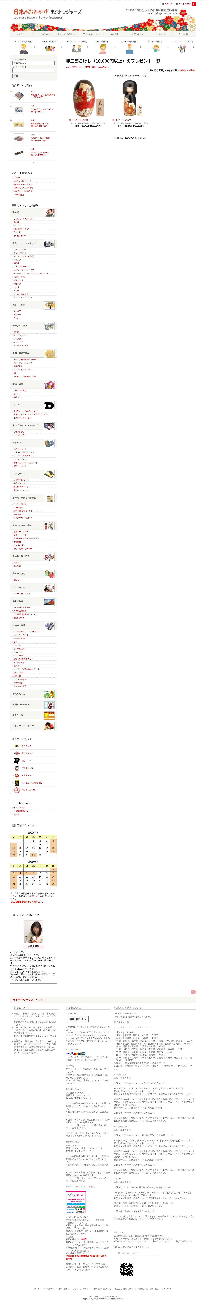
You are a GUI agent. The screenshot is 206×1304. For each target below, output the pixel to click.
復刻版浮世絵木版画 (22, 607)
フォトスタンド (20, 249)
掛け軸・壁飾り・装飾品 (33, 498)
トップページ (21, 34)
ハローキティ (33, 587)
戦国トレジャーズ (33, 704)
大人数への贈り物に (50, 47)
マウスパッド (33, 474)
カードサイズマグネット (24, 456)
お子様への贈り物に (156, 47)
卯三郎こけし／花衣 (78, 120)
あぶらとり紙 (19, 662)
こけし (16, 580)
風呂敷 (16, 222)
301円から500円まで (22, 181)
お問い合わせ (137, 34)
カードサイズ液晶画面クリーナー (27, 669)
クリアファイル (20, 253)
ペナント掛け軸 (20, 504)
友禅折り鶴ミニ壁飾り (23, 518)
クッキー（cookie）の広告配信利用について (103, 1296)
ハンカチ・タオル (21, 635)
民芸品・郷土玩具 (33, 556)
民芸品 (16, 562)
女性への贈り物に (103, 47)
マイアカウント (49, 1289)
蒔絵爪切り (18, 366)
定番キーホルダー (21, 532)
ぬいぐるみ (18, 673)
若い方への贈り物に (129, 47)
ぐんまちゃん (33, 694)
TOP (67, 67)
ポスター (17, 666)
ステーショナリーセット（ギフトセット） (31, 273)
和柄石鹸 (17, 676)
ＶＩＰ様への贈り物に (23, 47)
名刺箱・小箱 (19, 277)
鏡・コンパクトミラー (23, 370)
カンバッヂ (18, 652)
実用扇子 (17, 315)
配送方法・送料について (124, 1289)
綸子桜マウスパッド (22, 487)
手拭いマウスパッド (22, 490)
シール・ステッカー (22, 294)
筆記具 (16, 263)
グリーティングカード (23, 297)
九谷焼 (16, 332)
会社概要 (114, 34)
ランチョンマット (21, 345)
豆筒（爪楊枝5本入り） (23, 659)
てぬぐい (17, 225)
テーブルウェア (33, 325)
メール (39, 896)
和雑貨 (33, 212)
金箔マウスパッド (21, 483)
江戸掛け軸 (18, 507)
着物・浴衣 (33, 384)
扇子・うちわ (33, 305)
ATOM (169, 1289)
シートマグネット (21, 459)
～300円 (17, 178)
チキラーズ (33, 715)
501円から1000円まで (23, 184)
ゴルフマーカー (20, 679)
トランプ (17, 260)
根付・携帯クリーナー (23, 549)
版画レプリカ (19, 618)
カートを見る (187, 4)
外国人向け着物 (20, 390)
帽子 (15, 642)
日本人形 (17, 232)
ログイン (169, 4)
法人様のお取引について (68, 34)
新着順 (192, 70)
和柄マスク (18, 683)
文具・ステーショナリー (33, 243)
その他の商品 (33, 625)
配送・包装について (91, 34)
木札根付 (17, 542)
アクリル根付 (19, 545)
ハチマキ (17, 645)
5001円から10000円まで (24, 191)
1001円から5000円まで (23, 188)
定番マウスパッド (21, 480)
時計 (15, 373)
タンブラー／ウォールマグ (33, 425)
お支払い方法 (45, 34)
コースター (18, 339)
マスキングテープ (21, 266)
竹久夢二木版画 (20, 611)
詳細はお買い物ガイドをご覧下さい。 (132, 1247)
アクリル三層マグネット (24, 452)
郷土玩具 (17, 566)
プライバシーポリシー (81, 1289)
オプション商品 (20, 686)
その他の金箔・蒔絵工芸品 (25, 376)
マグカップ (18, 342)
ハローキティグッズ (22, 594)
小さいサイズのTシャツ (23, 418)
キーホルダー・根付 (33, 525)
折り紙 (16, 290)
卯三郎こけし (77, 67)
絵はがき (17, 284)
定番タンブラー (20, 432)
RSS (163, 1289)
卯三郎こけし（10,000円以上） (97, 67)
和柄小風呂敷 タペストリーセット (28, 511)
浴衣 (15, 394)
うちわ (16, 318)
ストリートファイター (33, 725)
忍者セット (18, 397)
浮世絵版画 (33, 601)
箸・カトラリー (20, 335)
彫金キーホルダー (21, 535)
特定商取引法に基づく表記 (148, 1289)
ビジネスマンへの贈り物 (76, 47)
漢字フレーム (19, 514)
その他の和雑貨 (20, 236)
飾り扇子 (17, 311)
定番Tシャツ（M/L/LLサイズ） (26, 411)
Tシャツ (33, 405)
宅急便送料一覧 (121, 1022)
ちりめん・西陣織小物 (23, 219)
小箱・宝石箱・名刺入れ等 (25, 359)
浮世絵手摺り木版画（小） (25, 614)
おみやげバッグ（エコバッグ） (26, 631)
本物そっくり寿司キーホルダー (26, 538)
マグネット (33, 443)
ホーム (36, 1289)
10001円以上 (19, 195)
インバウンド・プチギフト (182, 47)
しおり (16, 287)
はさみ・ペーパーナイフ (24, 270)
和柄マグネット (20, 449)
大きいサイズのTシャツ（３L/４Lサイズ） (31, 414)
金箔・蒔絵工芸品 (33, 353)
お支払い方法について (102, 1289)
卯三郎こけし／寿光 (121, 120)
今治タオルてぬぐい (22, 229)
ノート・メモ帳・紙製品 (24, 256)
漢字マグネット (20, 466)
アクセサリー (19, 638)
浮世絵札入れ (19, 649)
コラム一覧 (161, 34)
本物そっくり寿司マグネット (26, 463)
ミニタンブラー (20, 435)
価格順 (183, 70)
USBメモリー (19, 280)
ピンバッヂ (18, 655)
